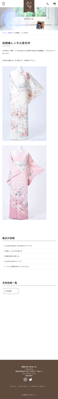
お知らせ (10, 33)
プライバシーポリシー (38, 386)
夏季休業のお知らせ (12, 256)
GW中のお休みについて (13, 261)
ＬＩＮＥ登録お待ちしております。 (17, 266)
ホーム (4, 33)
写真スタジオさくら (30, 395)
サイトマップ (23, 386)
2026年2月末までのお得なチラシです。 (19, 246)
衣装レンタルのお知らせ (14, 251)
